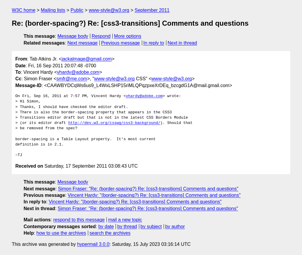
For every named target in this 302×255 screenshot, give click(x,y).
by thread (127, 226)
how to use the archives (61, 233)
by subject (151, 226)
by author (175, 226)
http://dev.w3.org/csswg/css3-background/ (114, 123)
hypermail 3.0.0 (93, 244)
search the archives (110, 233)
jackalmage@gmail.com (87, 58)
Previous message (120, 42)
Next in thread (182, 42)
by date (106, 226)
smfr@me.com (71, 78)
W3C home (23, 10)
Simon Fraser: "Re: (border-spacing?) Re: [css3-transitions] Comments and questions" (148, 188)
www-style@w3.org (109, 10)
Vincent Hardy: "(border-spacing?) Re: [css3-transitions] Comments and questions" (154, 195)
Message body (73, 36)
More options (128, 36)
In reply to (153, 42)
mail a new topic (125, 219)
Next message (83, 42)
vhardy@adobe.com (78, 72)
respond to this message (78, 219)
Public (76, 10)
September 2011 (151, 10)
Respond (101, 36)
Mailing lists (53, 10)
